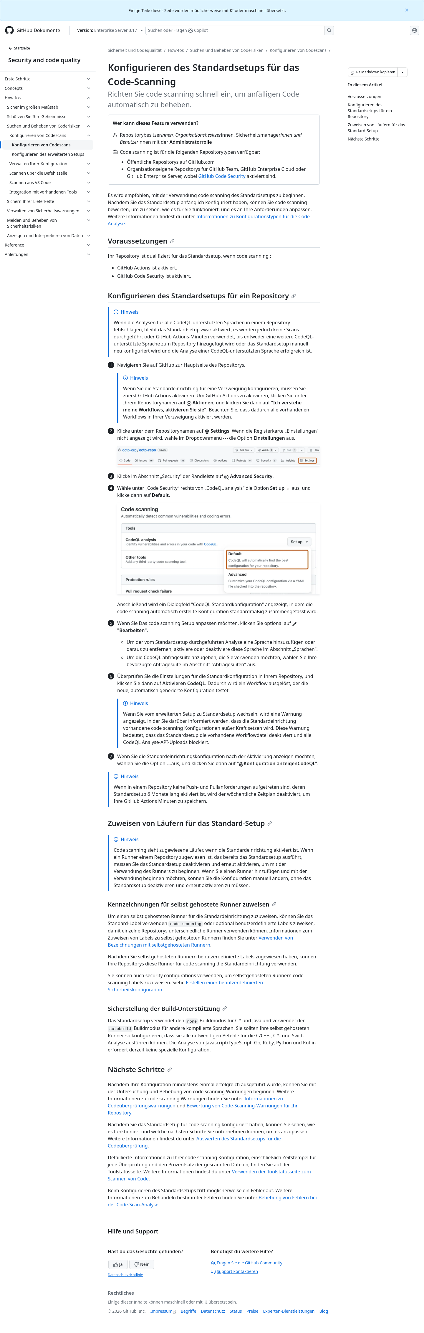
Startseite (19, 48)
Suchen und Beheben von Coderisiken (227, 50)
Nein (141, 1264)
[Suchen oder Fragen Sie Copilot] (239, 30)
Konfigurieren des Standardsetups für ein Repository (202, 295)
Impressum (161, 1311)
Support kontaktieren (234, 1271)
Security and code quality (44, 60)
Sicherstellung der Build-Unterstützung (167, 1009)
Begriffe (188, 1311)
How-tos (176, 50)
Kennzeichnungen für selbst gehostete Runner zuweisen (192, 904)
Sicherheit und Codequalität (135, 50)
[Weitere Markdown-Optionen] (403, 72)
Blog (323, 1311)
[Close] (407, 9)
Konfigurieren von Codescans (298, 50)
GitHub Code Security (221, 176)
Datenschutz (213, 1311)
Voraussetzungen (141, 241)
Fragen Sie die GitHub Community (246, 1263)
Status (236, 1311)
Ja (118, 1264)
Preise (252, 1311)
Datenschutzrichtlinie (125, 1274)
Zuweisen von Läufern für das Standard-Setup (190, 823)
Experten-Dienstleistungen (288, 1311)
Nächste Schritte (140, 1069)
